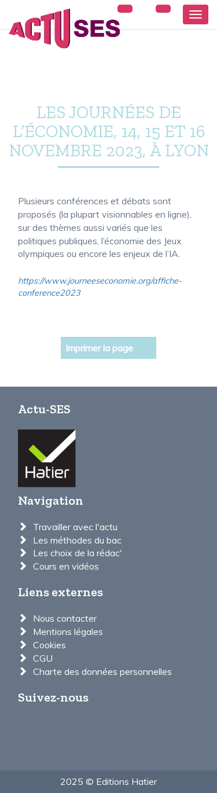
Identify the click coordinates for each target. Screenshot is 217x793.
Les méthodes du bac (77, 540)
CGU (43, 658)
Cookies (49, 645)
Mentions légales (68, 631)
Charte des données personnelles (102, 671)
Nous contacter (65, 618)
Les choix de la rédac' (77, 553)
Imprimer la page (99, 348)
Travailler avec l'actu (75, 527)
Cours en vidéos (66, 566)
